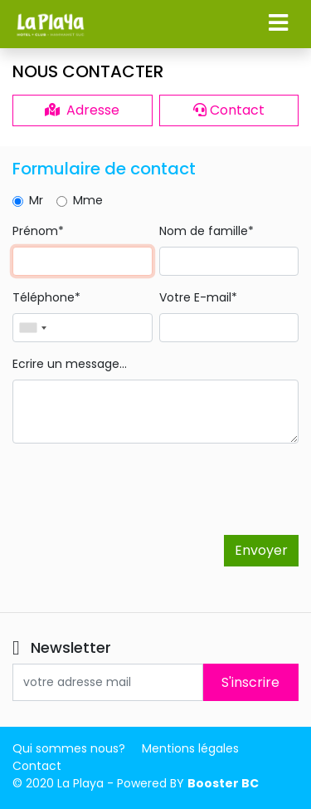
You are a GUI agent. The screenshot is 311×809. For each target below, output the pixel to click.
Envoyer (261, 550)
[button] (278, 23)
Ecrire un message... (69, 363)
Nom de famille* (206, 231)
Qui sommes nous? (68, 748)
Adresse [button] (82, 110)
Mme (88, 200)
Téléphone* (46, 297)
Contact (36, 766)
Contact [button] (229, 110)
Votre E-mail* (198, 297)
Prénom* (38, 231)
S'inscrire (250, 682)
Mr (36, 200)
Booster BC (223, 783)
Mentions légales (190, 748)
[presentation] (138, 489)
